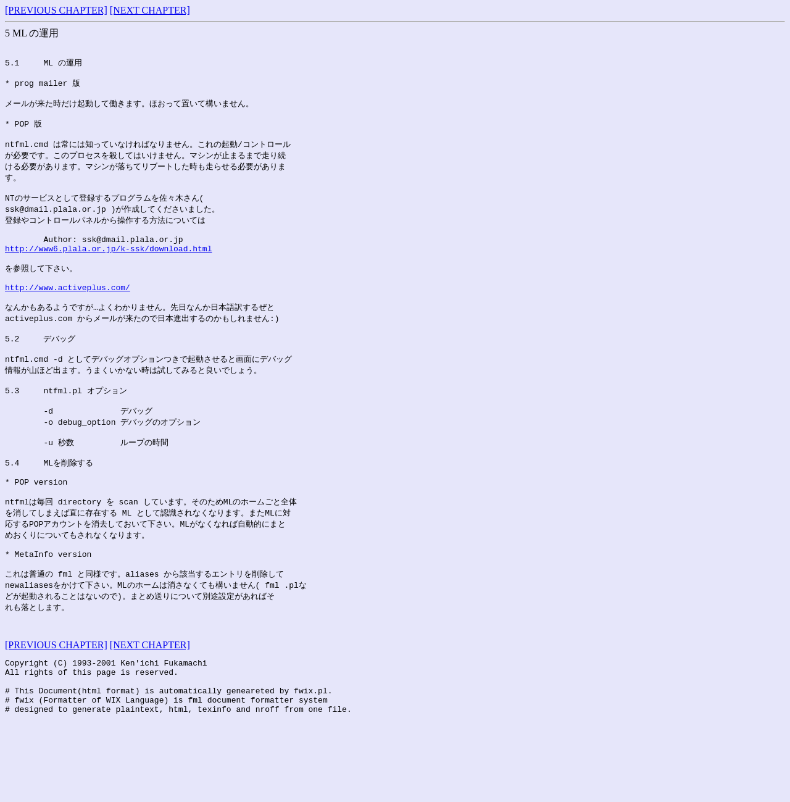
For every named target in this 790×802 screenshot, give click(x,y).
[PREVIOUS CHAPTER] (56, 10)
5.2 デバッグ (40, 373)
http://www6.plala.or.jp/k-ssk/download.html (108, 271)
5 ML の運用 (32, 33)
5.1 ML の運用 (43, 64)
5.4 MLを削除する (49, 511)
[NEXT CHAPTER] (150, 10)
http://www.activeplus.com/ (67, 316)
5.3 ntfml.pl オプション (66, 431)
